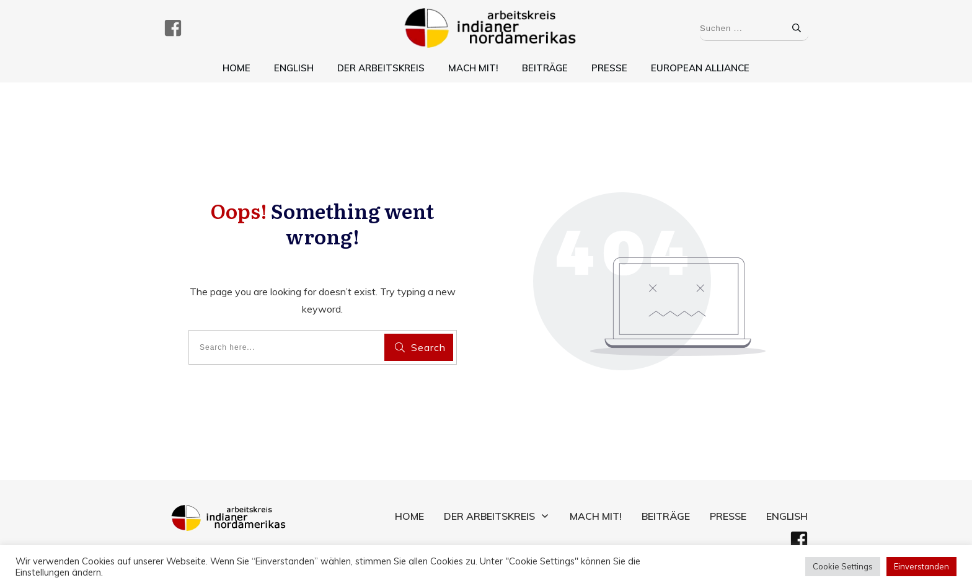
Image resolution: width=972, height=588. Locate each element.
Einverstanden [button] (921, 566)
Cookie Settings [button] (843, 566)
